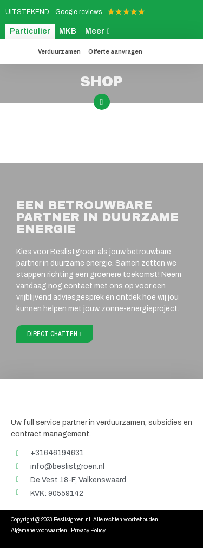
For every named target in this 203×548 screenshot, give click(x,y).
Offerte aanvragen (115, 51)
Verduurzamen (59, 51)
